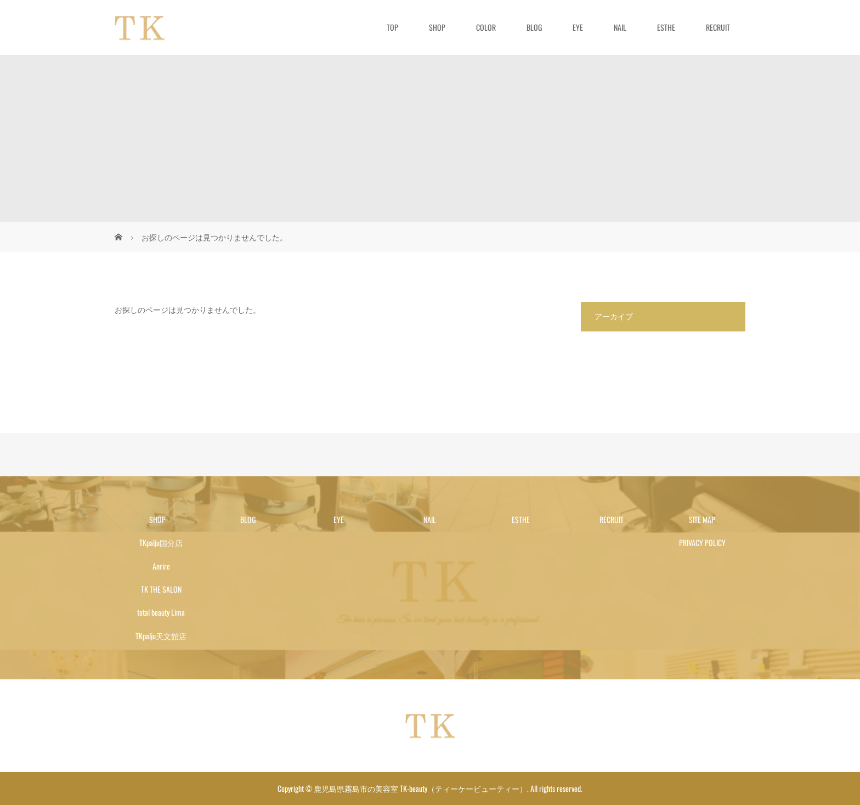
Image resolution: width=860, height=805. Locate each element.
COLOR (486, 27)
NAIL (620, 27)
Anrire (161, 566)
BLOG (534, 27)
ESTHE (666, 27)
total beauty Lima (161, 612)
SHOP (437, 27)
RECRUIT (718, 27)
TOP (392, 27)
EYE (578, 27)
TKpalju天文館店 (160, 635)
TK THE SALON (161, 589)
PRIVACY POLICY (702, 542)
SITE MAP (702, 519)
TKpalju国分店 (161, 542)
